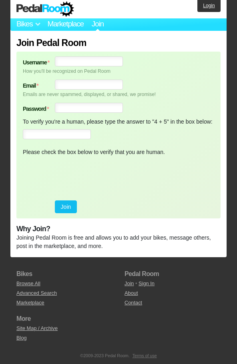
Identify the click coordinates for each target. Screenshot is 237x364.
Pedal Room (45, 9)
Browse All (28, 283)
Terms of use (145, 355)
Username (36, 62)
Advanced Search (36, 293)
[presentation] (84, 178)
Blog (21, 338)
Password (36, 109)
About (131, 293)
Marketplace (65, 24)
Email (30, 85)
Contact (133, 303)
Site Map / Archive (37, 328)
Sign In (147, 283)
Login (209, 5)
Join (129, 283)
